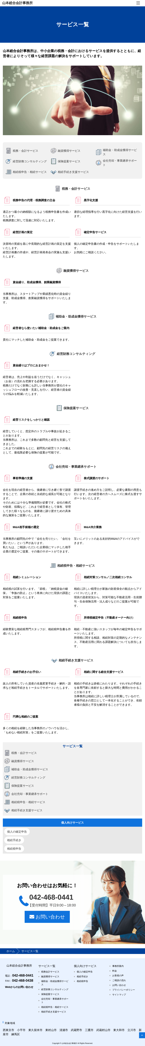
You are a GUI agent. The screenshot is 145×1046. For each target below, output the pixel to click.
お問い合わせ (47, 916)
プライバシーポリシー (123, 990)
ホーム (11, 951)
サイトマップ (119, 994)
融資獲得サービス (50, 976)
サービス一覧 (46, 966)
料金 (114, 971)
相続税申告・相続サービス (54, 1007)
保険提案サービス (50, 994)
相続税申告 (14, 848)
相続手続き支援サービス (53, 1012)
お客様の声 (118, 975)
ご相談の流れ (119, 980)
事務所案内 (118, 966)
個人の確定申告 (17, 831)
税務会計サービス (50, 971)
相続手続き (14, 840)
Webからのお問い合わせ (19, 987)
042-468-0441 (19, 975)
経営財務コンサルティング (54, 989)
